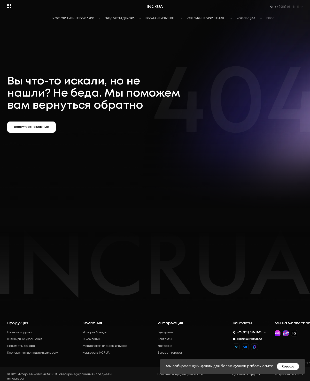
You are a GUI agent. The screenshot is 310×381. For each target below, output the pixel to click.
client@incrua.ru (249, 339)
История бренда (95, 332)
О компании (91, 339)
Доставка (165, 346)
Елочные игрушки (19, 332)
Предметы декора (120, 18)
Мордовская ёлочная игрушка (105, 346)
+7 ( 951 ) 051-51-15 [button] (249, 332)
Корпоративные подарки (73, 18)
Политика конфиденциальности (180, 374)
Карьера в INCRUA (96, 352)
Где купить (165, 332)
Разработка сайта (289, 374)
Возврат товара (170, 352)
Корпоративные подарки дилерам (32, 352)
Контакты (165, 339)
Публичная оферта (246, 374)
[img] (254, 347)
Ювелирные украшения (24, 339)
